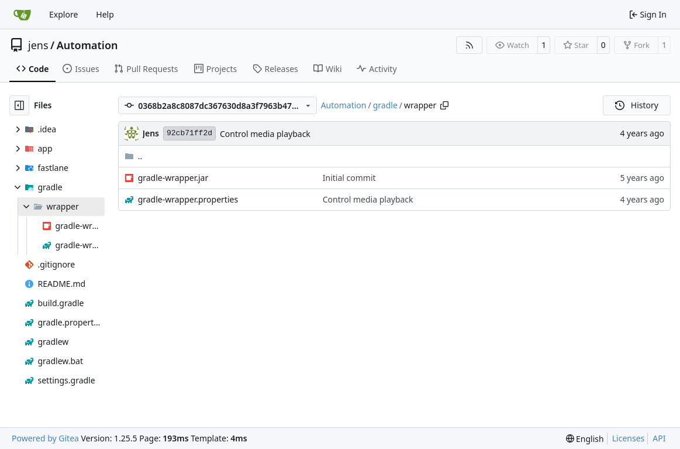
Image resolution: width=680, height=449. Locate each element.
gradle (385, 105)
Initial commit (349, 177)
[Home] (22, 14)
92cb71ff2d (189, 133)
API (659, 438)
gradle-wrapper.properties (188, 199)
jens (38, 45)
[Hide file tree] (19, 105)
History (636, 105)
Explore (63, 14)
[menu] (585, 438)
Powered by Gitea (45, 438)
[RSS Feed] (469, 45)
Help (105, 14)
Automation (87, 45)
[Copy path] (444, 105)
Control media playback (265, 133)
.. (134, 156)
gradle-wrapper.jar (173, 177)
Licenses (628, 438)
